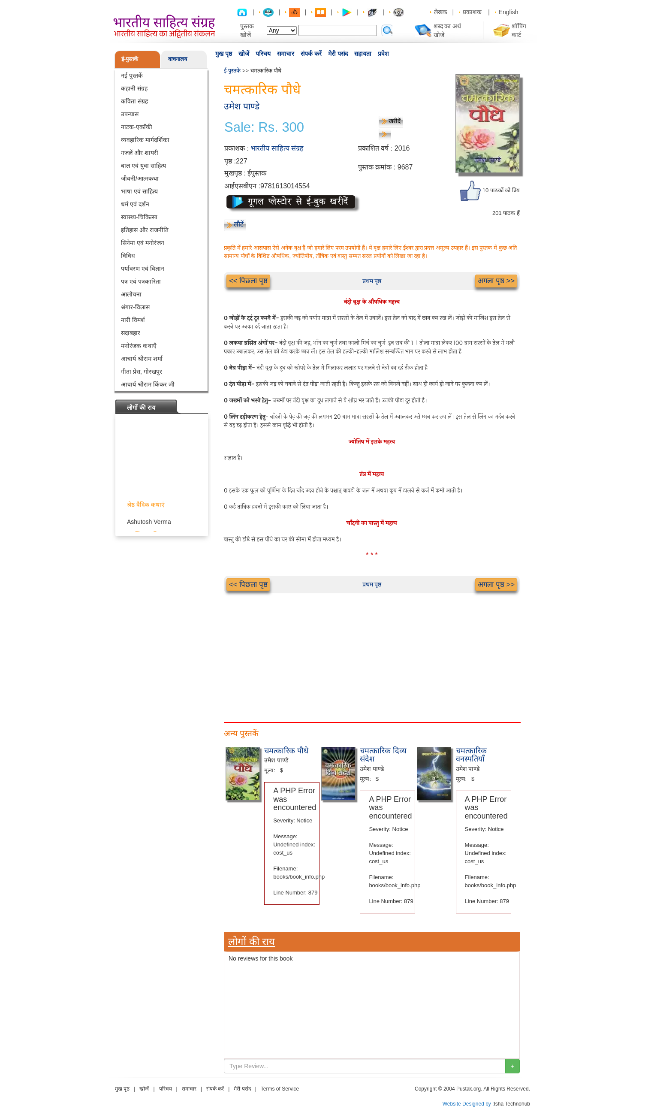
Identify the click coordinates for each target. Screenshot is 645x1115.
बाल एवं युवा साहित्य (143, 165)
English (508, 12)
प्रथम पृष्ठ (372, 281)
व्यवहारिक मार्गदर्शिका (145, 139)
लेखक (440, 12)
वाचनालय (177, 59)
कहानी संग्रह (134, 88)
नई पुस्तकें (132, 75)
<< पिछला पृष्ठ (248, 281)
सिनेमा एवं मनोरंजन (142, 242)
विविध (128, 255)
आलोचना (131, 294)
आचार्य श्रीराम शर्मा (142, 358)
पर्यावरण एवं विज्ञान (142, 268)
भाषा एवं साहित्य (139, 191)
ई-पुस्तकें (129, 59)
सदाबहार (130, 332)
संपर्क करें (311, 53)
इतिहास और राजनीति (145, 230)
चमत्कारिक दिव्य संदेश (383, 755)
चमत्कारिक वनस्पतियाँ (471, 755)
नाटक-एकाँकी (136, 127)
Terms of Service (280, 1089)
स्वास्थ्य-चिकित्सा (139, 217)
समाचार (285, 53)
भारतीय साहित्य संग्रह (277, 148)
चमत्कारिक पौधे (286, 750)
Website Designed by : (468, 1104)
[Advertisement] (372, 653)
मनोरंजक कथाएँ (139, 345)
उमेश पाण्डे (241, 106)
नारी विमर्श (133, 320)
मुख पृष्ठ (223, 53)
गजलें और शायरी (139, 152)
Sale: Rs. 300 (264, 127)
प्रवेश (383, 53)
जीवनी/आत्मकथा (140, 178)
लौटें (239, 224)
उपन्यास (130, 114)
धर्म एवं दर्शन (135, 204)
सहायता (362, 53)
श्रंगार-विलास (135, 307)
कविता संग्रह (134, 101)
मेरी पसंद (338, 53)
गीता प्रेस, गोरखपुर (141, 371)
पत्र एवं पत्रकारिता (141, 281)
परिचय (263, 53)
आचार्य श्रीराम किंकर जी (148, 384)
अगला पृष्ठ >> (496, 281)
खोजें (243, 53)
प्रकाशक (472, 12)
